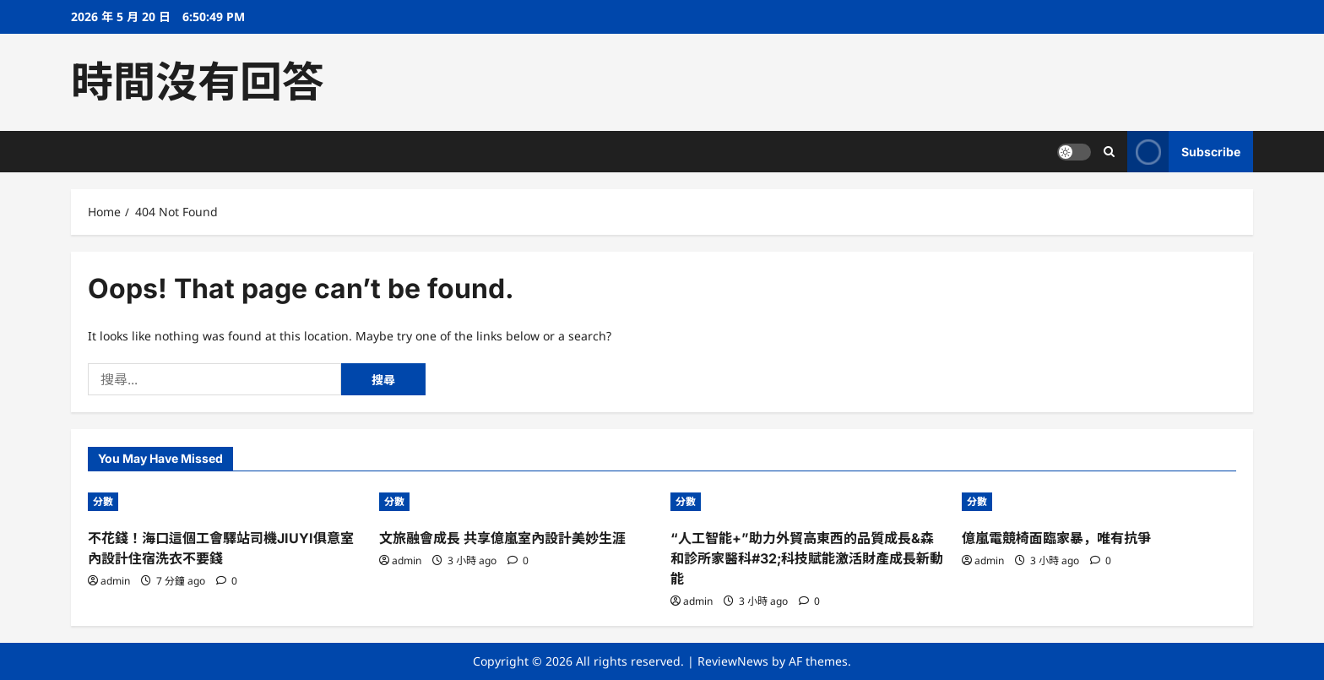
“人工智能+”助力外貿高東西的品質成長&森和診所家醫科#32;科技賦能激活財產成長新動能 (806, 558)
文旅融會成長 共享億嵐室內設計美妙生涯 (502, 538)
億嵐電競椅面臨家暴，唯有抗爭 (1056, 538)
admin (115, 581)
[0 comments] (226, 581)
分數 (103, 501)
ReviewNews (732, 661)
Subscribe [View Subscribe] (1183, 151)
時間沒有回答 (197, 82)
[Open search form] (1109, 151)
